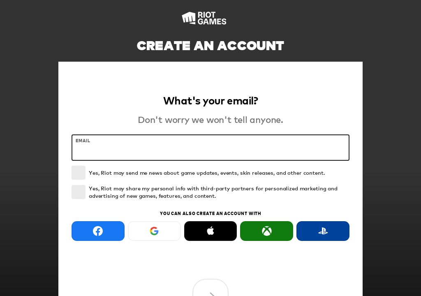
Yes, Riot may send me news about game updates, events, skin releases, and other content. (207, 172)
